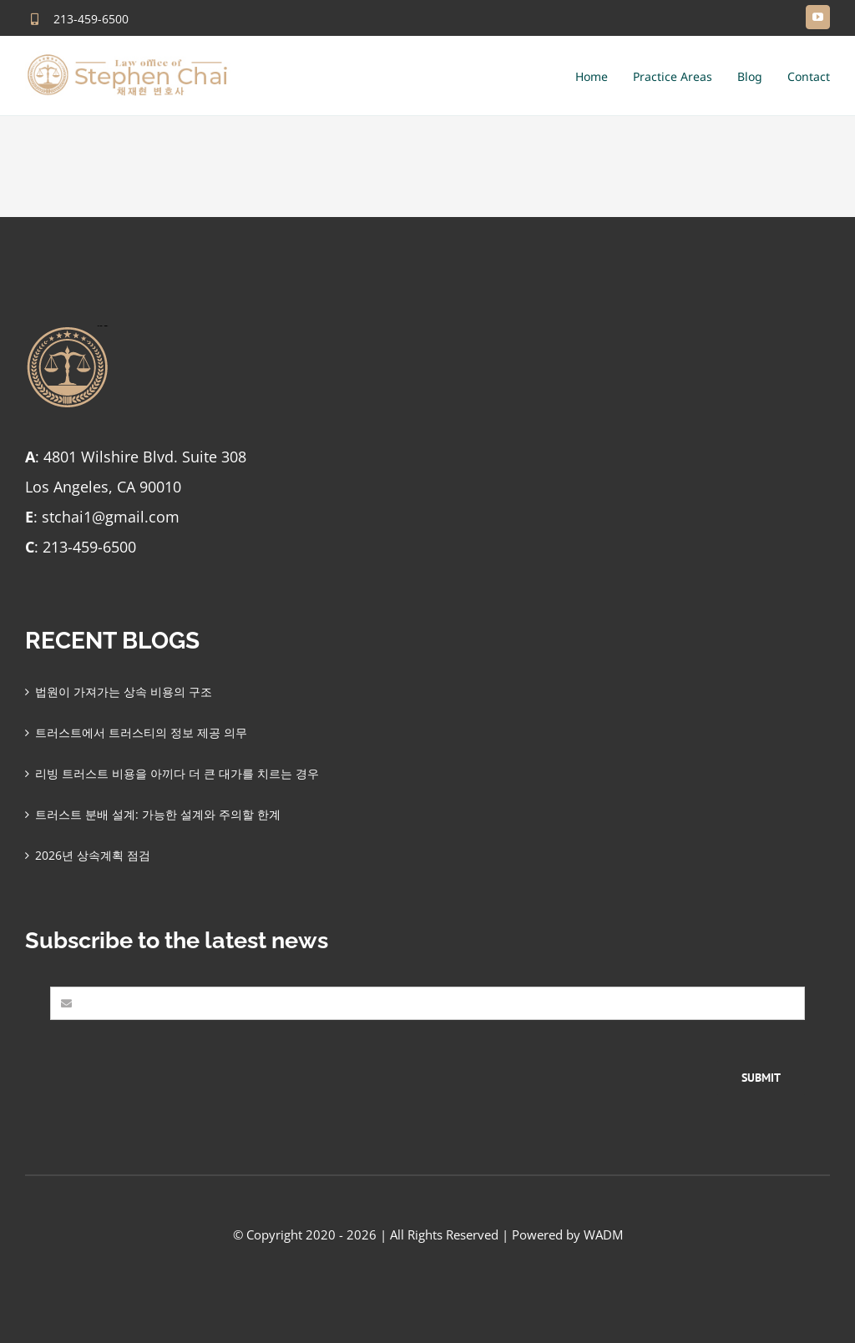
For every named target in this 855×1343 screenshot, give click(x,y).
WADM (603, 1234)
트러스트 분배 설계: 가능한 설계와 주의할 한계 (158, 814)
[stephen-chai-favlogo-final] (67, 331)
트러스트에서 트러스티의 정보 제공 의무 (141, 732)
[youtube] (818, 17)
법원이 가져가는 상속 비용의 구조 (123, 691)
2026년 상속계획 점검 (92, 855)
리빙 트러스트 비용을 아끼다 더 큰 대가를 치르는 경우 (177, 773)
